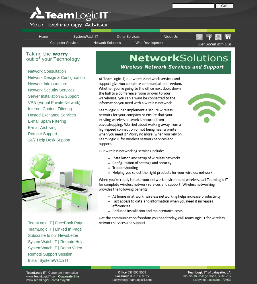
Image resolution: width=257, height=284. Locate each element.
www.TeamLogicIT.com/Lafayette (48, 280)
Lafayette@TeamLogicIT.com (132, 279)
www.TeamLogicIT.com (41, 276)
